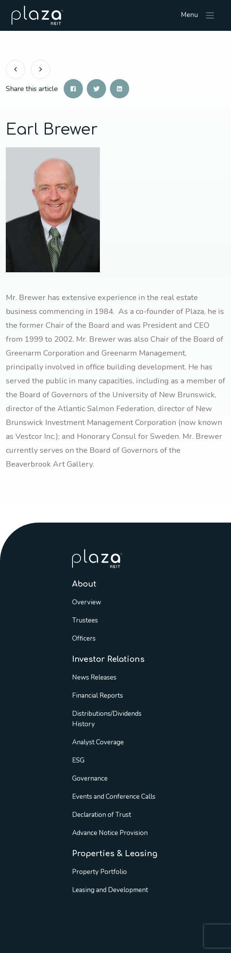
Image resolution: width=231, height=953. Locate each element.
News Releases (94, 677)
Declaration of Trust (101, 814)
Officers (84, 638)
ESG (78, 760)
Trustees (85, 620)
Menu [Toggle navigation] (198, 15)
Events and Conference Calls (113, 796)
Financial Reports (97, 695)
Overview (86, 602)
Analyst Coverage (98, 742)
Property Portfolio (99, 871)
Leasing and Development (110, 890)
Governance (90, 778)
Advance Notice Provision (110, 832)
